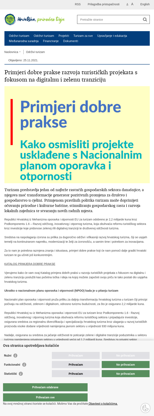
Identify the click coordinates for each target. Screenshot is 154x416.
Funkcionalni (12, 372)
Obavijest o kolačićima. (103, 403)
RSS (78, 4)
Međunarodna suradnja (24, 41)
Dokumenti (70, 41)
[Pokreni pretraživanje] (145, 19)
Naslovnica (11, 52)
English (145, 4)
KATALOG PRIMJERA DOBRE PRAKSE (29, 264)
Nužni (7, 363)
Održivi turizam (19, 36)
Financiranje (51, 41)
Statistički (10, 381)
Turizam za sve (83, 36)
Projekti (64, 36)
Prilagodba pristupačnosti (103, 4)
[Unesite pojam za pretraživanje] (107, 19)
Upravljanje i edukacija (112, 36)
